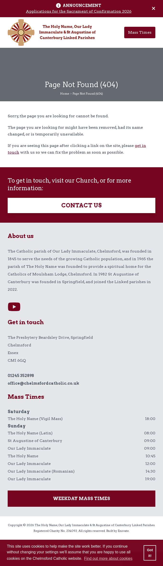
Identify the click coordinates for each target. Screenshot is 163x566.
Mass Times (140, 32)
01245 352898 (21, 375)
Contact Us (81, 205)
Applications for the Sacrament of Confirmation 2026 (78, 11)
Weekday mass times (81, 498)
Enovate (123, 531)
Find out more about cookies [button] (108, 558)
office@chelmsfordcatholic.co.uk (43, 383)
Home (64, 93)
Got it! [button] (150, 553)
